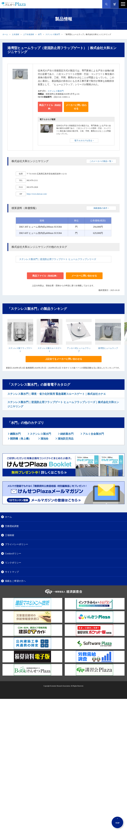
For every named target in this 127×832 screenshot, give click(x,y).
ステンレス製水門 (52, 34)
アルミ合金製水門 (93, 433)
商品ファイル (50, 107)
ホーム (5, 34)
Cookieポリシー (13, 553)
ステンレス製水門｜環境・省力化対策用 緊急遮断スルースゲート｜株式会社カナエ (56, 393)
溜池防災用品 (65, 438)
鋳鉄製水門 (66, 433)
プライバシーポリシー (16, 544)
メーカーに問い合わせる (76, 107)
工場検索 (9, 535)
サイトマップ (12, 572)
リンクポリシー (13, 562)
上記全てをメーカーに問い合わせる (63, 359)
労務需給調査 (12, 526)
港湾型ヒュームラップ (108, 348)
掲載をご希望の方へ (15, 581)
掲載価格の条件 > (101, 208)
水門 (39, 34)
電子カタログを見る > (84, 140)
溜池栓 (44, 438)
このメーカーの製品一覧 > (101, 161)
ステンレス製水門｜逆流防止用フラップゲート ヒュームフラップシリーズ (57, 259)
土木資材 (15, 34)
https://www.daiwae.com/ (37, 194)
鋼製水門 (15, 433)
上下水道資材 (28, 34)
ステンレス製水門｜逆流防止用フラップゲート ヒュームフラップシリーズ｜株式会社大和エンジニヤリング (63, 404)
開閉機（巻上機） (20, 438)
